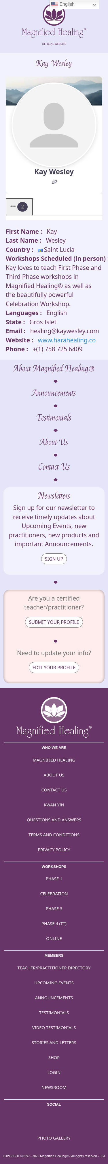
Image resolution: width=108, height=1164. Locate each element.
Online (54, 938)
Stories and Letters (54, 1042)
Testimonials (54, 418)
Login (54, 1072)
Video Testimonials (54, 1027)
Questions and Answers (54, 819)
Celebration (54, 893)
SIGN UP (54, 559)
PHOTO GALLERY (54, 1138)
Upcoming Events (54, 982)
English (63, 4)
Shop (54, 1057)
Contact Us (54, 467)
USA (102, 1156)
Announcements (54, 393)
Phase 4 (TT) (54, 923)
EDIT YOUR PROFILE (54, 667)
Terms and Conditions (54, 834)
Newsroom (53, 1087)
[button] (19, 206)
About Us (54, 442)
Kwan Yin (54, 805)
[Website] (54, 182)
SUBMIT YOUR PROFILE (54, 622)
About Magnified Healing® (54, 369)
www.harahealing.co (67, 340)
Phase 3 (54, 908)
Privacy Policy (54, 849)
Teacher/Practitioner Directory (54, 968)
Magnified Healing (54, 760)
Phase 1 (54, 878)
